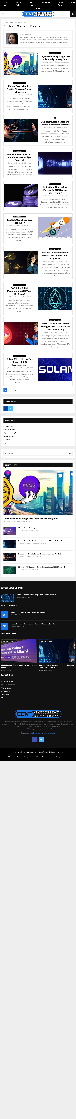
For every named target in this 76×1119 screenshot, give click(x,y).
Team (72, 2)
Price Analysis (6, 691)
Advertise (46, 2)
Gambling (6, 439)
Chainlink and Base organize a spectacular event (36, 528)
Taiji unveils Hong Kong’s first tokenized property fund (55, 58)
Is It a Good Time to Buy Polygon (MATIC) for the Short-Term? (55, 190)
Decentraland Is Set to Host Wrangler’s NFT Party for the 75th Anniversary (55, 326)
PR (55, 118)
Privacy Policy (60, 3)
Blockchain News (9, 429)
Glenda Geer (24, 530)
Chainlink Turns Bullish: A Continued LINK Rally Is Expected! (19, 157)
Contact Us (32, 3)
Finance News (8, 436)
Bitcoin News (8, 426)
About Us (4, 3)
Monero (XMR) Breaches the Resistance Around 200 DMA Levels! (42, 567)
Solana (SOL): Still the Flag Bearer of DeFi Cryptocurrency (20, 362)
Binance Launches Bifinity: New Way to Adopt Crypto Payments (55, 255)
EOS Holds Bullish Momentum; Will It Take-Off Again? (19, 291)
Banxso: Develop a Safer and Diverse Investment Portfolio (55, 123)
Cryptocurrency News (55, 53)
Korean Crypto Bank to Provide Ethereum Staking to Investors (19, 89)
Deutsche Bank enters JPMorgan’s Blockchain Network (35, 594)
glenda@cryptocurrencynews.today (42, 733)
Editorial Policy (18, 3)
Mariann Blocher (20, 22)
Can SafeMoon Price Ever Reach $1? (19, 221)
